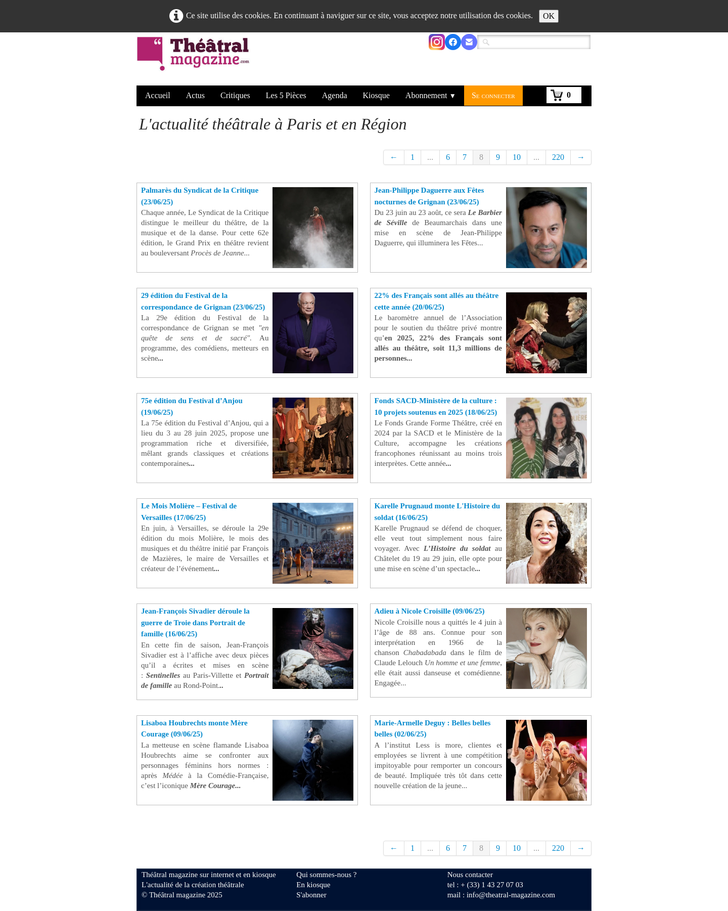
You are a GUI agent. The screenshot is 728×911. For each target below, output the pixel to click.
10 (517, 157)
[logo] (194, 60)
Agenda (334, 95)
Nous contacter (470, 875)
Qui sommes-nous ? (326, 875)
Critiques (235, 95)
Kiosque (376, 95)
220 (558, 157)
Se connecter (493, 95)
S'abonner (311, 895)
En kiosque (313, 885)
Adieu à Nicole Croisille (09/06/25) (430, 611)
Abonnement (430, 95)
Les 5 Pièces (286, 95)
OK (549, 16)
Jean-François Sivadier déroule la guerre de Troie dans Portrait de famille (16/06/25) (195, 622)
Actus (195, 95)
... (430, 157)
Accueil (157, 95)
